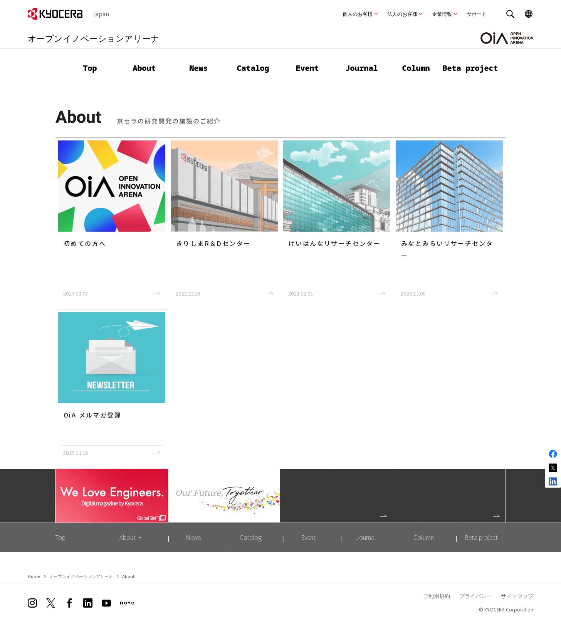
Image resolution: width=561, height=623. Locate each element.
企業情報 (442, 13)
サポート (477, 13)
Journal (362, 68)
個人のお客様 (358, 13)
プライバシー (475, 596)
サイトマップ (517, 596)
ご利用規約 (436, 596)
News (199, 68)
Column (416, 68)
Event (307, 68)
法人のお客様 (402, 13)
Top (90, 68)
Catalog (253, 68)
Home (34, 577)
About (144, 68)
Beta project (470, 68)
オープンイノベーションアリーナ (81, 577)
